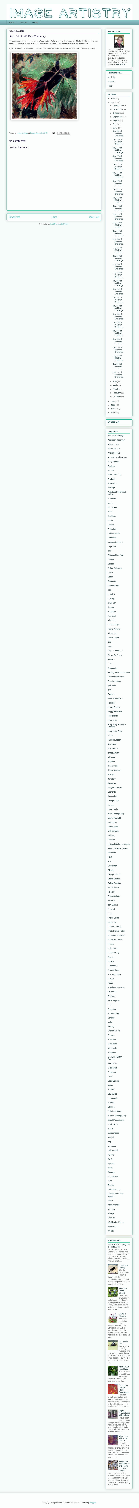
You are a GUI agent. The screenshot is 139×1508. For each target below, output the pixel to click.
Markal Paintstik (114, 818)
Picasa (110, 944)
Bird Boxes (112, 507)
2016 (113, 99)
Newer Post (14, 217)
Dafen (110, 577)
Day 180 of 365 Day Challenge (118, 141)
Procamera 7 (113, 966)
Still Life (111, 1107)
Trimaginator (113, 1176)
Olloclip (111, 870)
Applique (111, 466)
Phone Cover (113, 918)
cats (109, 551)
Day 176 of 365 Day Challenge (118, 175)
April (115, 385)
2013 (113, 405)
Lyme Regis (113, 809)
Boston (111, 525)
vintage (111, 1213)
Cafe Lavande (114, 533)
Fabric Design (113, 624)
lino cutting (112, 796)
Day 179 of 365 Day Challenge (118, 150)
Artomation (112, 483)
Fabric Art (112, 616)
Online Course (114, 879)
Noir (109, 861)
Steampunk (112, 1098)
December (117, 105)
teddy (110, 1168)
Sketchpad (112, 1068)
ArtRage (111, 488)
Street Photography (116, 1120)
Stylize (110, 1128)
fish (109, 642)
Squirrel (111, 1089)
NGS (110, 857)
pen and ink (113, 905)
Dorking (111, 598)
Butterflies (112, 529)
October (116, 113)
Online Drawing (114, 883)
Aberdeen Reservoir (116, 440)
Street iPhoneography (117, 1116)
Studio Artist (113, 1124)
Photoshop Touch (115, 939)
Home (11, 22)
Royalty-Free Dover (116, 987)
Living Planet (113, 801)
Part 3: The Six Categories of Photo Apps (119, 1245)
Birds (110, 512)
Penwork (111, 909)
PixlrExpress (113, 948)
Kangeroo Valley (115, 787)
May (115, 382)
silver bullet (112, 1048)
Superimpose (113, 1133)
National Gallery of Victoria (119, 844)
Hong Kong (112, 720)
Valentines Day (114, 1189)
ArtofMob (112, 479)
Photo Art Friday (114, 926)
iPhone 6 (111, 761)
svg (109, 1142)
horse (110, 735)
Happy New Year (115, 711)
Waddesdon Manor (116, 1222)
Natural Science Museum (118, 848)
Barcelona (112, 499)
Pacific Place (113, 887)
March (116, 389)
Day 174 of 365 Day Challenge (118, 191)
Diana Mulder (113, 585)
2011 (113, 412)
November (117, 109)
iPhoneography (114, 770)
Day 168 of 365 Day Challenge (118, 241)
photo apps (112, 922)
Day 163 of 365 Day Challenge (118, 283)
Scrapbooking (113, 1013)
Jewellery (112, 779)
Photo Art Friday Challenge (123, 1290)
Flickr (110, 86)
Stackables (112, 1094)
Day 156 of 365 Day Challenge (118, 341)
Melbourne (112, 822)
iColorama (112, 744)
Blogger (93, 1503)
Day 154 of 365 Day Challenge (118, 358)
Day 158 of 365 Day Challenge (118, 324)
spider (110, 1085)
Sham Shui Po (114, 1031)
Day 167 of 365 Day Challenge (118, 250)
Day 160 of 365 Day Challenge (118, 308)
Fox (109, 664)
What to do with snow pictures (123, 1438)
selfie (110, 1022)
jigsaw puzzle (113, 783)
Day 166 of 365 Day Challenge (118, 258)
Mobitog (111, 835)
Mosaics (111, 840)
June (115, 128)
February (117, 393)
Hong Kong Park (115, 731)
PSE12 (111, 979)
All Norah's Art (114, 449)
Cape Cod (112, 546)
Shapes (111, 1035)
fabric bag (112, 620)
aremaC (111, 470)
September (118, 117)
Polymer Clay (113, 953)
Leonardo (112, 792)
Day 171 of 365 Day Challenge (118, 216)
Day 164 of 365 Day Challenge (118, 275)
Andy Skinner (113, 462)
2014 (113, 401)
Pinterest (111, 81)
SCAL (110, 1005)
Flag (109, 646)
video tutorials (113, 1205)
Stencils (111, 1103)
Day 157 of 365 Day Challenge (118, 333)
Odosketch (112, 866)
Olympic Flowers (122, 1315)
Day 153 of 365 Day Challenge (118, 366)
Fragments (112, 668)
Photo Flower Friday (116, 931)
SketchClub (113, 1063)
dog (109, 590)
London (111, 805)
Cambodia (112, 538)
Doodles (111, 594)
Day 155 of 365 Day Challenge (118, 349)
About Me (23, 22)
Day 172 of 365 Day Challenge (118, 208)
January (116, 396)
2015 (113, 102)
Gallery (35, 22)
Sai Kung (112, 996)
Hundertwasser (114, 740)
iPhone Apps (113, 766)
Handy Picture (114, 707)
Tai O (110, 1159)
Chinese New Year (115, 555)
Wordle (111, 1231)
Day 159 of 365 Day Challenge (118, 316)
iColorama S (113, 748)
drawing (111, 607)
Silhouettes (112, 1044)
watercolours (113, 1226)
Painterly (111, 892)
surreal (111, 1137)
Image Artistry (113, 753)
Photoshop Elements (116, 935)
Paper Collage (114, 896)
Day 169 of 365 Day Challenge (118, 233)
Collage (111, 564)
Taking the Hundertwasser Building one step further (124, 1466)
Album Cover (113, 444)
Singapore (112, 1052)
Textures (111, 1172)
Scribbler (111, 1018)
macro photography (116, 814)
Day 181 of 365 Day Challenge (118, 133)
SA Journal (112, 992)
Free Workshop (114, 681)
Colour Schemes (115, 568)
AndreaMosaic (114, 453)
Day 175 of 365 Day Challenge (118, 183)
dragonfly (112, 603)
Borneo (111, 520)
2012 (113, 409)
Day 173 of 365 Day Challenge (118, 200)
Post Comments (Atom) (59, 224)
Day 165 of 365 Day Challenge (118, 266)
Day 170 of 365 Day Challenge (118, 225)
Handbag (112, 703)
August (116, 120)
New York (112, 853)
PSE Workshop (114, 974)
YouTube (111, 77)
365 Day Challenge (116, 435)
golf (109, 690)
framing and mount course (119, 672)
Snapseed (112, 1072)
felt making (112, 633)
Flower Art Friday (115, 655)
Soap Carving (113, 1081)
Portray (111, 961)
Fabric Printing (114, 629)
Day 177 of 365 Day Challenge (118, 166)
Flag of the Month (115, 651)
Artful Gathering (114, 475)
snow (110, 1076)
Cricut (110, 572)
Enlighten (112, 612)
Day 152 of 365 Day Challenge (118, 374)
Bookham (112, 516)
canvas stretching (115, 542)
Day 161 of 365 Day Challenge (118, 299)
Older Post (94, 217)
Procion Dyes (113, 970)
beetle (110, 503)
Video (110, 1200)
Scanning (112, 1009)
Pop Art (111, 957)
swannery (112, 1146)
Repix (110, 983)
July (115, 124)
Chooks (111, 559)
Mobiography (113, 831)
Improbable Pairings (124, 1266)
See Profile (120, 64)
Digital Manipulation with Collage (124, 1413)
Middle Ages (113, 827)
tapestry (111, 1163)
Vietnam (111, 1209)
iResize (111, 774)
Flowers (111, 659)
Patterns (111, 900)
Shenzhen (112, 1039)
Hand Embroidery (115, 698)
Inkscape (111, 757)
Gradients (112, 694)
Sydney (111, 1155)
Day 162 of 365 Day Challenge (118, 291)
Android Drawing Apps (117, 457)
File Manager (113, 638)
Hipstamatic (113, 716)
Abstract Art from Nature (124, 1368)
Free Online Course (116, 677)
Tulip (110, 1181)
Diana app (112, 581)
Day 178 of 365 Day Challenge (118, 158)
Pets (110, 914)
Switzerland (113, 1150)
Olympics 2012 (114, 874)
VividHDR (112, 1218)
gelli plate (112, 685)
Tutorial (111, 1185)
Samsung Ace (113, 1000)
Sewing (111, 1026)
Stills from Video (114, 1111)
